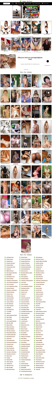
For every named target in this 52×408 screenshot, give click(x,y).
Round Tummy (39, 348)
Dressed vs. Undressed (15, 88)
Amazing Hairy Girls (10, 267)
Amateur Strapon (39, 263)
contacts (32, 379)
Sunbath (8, 358)
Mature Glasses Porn (40, 323)
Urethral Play (5, 224)
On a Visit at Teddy (25, 341)
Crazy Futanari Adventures (46, 148)
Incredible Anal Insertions (26, 312)
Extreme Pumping (10, 292)
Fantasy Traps (9, 294)
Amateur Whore (46, 238)
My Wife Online (24, 335)
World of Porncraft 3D (26, 370)
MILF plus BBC (5, 238)
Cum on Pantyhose (40, 285)
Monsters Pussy (39, 331)
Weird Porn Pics (9, 366)
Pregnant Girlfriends (25, 345)
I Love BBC (8, 312)
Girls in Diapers (15, 194)
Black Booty (36, 163)
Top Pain (23, 362)
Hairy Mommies (9, 304)
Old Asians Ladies (40, 339)
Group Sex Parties (46, 118)
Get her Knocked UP (25, 298)
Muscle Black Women (11, 333)
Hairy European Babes (41, 302)
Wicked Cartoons (39, 366)
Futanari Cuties (39, 296)
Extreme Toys (24, 292)
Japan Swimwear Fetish (11, 316)
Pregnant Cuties (9, 345)
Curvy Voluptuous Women (27, 287)
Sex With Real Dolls (26, 224)
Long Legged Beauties (46, 209)
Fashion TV (23, 294)
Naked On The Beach (25, 337)
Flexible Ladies (9, 296)
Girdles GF (38, 298)
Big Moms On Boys (40, 273)
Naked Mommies (36, 88)
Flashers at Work (26, 148)
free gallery (5, 34)
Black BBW (8, 275)
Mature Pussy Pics (26, 103)
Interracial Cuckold (25, 314)
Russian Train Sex (10, 350)
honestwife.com (27, 379)
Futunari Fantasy (10, 298)
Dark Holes (46, 224)
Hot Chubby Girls (46, 134)
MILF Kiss (38, 321)
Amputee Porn (5, 148)
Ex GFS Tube (38, 290)
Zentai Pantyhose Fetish (26, 372)
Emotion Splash (24, 290)
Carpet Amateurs (25, 279)
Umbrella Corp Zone (40, 362)
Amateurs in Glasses (25, 265)
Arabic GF (8, 269)
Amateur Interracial (10, 263)
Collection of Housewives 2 (27, 281)
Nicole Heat (8, 339)
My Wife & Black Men (46, 103)
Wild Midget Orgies (15, 118)
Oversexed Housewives (15, 164)
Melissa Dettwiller (10, 329)
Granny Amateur (10, 302)
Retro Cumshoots (10, 348)
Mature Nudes (9, 325)
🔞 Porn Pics (45, 3)
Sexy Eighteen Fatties (40, 352)
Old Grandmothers (15, 148)
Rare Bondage (9, 346)
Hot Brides (8, 308)
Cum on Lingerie (10, 285)
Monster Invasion (25, 331)
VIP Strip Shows (24, 364)
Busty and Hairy (5, 194)
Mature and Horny (5, 103)
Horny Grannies (26, 194)
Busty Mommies (36, 148)
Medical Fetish (39, 327)
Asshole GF (38, 269)
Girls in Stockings (26, 179)
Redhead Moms (15, 238)
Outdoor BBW (39, 341)
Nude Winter (24, 339)
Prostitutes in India (40, 345)
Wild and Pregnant (10, 370)
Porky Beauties (26, 238)
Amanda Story (9, 261)
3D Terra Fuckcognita (25, 260)
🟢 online (6, 51)
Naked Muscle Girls (36, 238)
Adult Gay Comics (40, 260)
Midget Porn (38, 329)
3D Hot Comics (9, 260)
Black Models (39, 275)
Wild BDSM (23, 368)
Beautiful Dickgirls (40, 271)
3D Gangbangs (39, 258)
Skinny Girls (9, 356)
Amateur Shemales (5, 163)
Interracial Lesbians (5, 179)
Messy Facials (24, 329)
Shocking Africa (15, 103)
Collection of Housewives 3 (42, 281)
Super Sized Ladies (46, 194)
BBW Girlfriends (10, 271)
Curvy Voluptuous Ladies (46, 179)
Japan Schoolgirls (31, 18)
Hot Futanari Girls (36, 209)
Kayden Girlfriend (40, 316)
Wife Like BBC (26, 163)
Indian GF (8, 314)
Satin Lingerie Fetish (46, 163)
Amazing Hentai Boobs (26, 267)
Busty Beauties (24, 277)
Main (12, 3)
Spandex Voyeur (24, 356)
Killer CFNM (36, 179)
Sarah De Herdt (24, 350)
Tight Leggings (5, 209)
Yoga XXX (38, 370)
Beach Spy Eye (24, 271)
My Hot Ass (38, 333)
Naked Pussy (39, 337)
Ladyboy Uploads (25, 317)
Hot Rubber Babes (25, 310)
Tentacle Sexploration (26, 360)
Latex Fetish (9, 319)
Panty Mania (24, 343)
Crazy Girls (23, 283)
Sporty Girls (38, 356)
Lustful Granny (24, 321)
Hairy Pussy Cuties (25, 304)
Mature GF (36, 118)
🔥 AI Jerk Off (27, 3)
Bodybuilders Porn (10, 277)
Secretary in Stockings (11, 352)
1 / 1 (17, 19)
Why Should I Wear (25, 366)
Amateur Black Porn (25, 261)
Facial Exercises (46, 88)
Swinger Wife (9, 360)
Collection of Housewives (26, 119)
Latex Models (24, 319)
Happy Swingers (5, 118)
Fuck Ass (23, 296)
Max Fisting (23, 327)
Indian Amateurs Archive (26, 209)
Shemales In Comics (10, 354)
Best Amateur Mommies (5, 88)
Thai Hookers (39, 360)
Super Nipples (24, 358)
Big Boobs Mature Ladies (36, 103)
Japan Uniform (24, 316)
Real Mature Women (15, 134)
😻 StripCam (18, 3)
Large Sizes (36, 194)
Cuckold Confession (26, 134)
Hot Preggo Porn (36, 134)
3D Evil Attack (24, 258)
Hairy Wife (26, 88)
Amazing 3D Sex (39, 265)
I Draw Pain (5, 134)
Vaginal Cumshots (40, 364)
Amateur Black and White (41, 261)
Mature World (39, 325)
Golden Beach (36, 224)
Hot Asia (38, 306)
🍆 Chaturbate (36, 3)
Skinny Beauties (15, 224)
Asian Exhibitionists (25, 269)
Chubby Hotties (39, 279)
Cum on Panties (24, 285)
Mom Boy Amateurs (10, 331)
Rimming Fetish (24, 348)
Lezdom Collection (40, 319)
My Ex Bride (23, 333)
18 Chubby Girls (26, 253)
